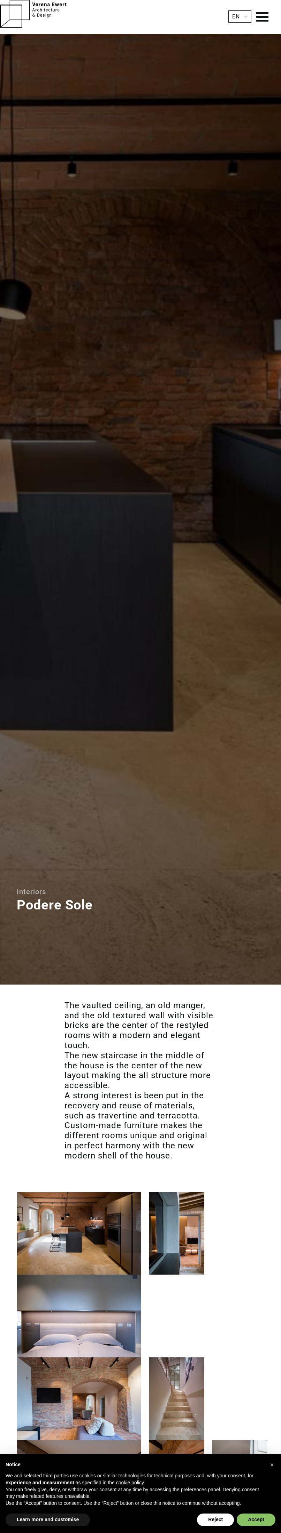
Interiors (31, 892)
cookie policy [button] (130, 1482)
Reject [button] (215, 1519)
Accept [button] (256, 1519)
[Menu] (262, 17)
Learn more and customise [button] (48, 1519)
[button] (272, 1464)
